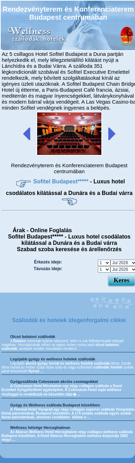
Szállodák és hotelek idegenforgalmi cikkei (69, 320)
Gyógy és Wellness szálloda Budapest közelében (55, 405)
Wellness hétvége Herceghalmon (40, 427)
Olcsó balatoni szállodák (32, 336)
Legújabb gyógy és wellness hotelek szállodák (52, 359)
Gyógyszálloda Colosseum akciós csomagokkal (54, 381)
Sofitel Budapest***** (61, 181)
